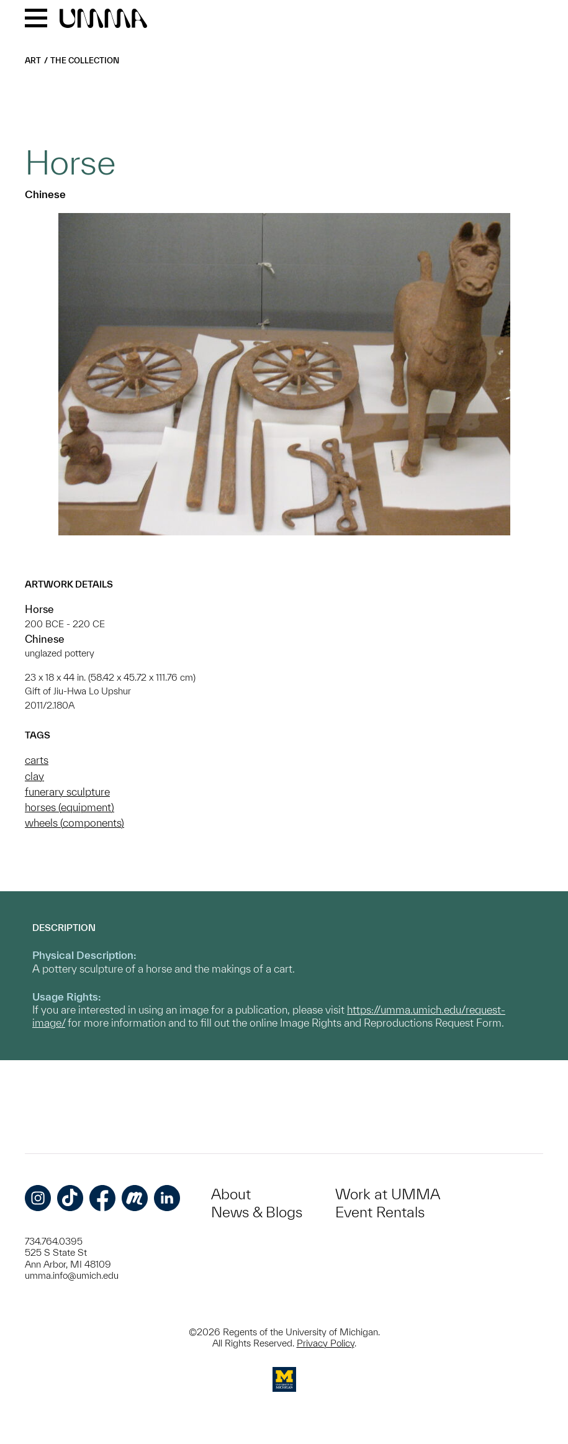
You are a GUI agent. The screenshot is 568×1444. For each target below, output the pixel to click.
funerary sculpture (67, 791)
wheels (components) (74, 823)
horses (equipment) (69, 807)
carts (36, 760)
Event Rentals (380, 1212)
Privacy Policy (325, 1343)
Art (33, 60)
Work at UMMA (387, 1194)
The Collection (84, 60)
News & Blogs (256, 1212)
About (231, 1194)
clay (34, 776)
